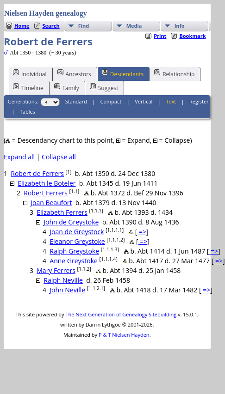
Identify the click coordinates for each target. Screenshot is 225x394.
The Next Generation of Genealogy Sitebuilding (120, 314)
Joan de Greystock (77, 231)
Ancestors (74, 73)
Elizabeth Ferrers (62, 212)
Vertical (143, 101)
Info (180, 25)
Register (199, 101)
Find (83, 25)
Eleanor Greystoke (77, 241)
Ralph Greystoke (74, 251)
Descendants (123, 73)
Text (171, 101)
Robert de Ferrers (37, 173)
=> (141, 231)
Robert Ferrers (46, 192)
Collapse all (59, 156)
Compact (111, 101)
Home (22, 25)
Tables (27, 111)
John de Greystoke (71, 222)
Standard (76, 101)
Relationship (174, 73)
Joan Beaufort (51, 202)
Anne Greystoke (74, 260)
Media (134, 25)
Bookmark (192, 35)
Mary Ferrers (56, 270)
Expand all (19, 156)
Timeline (28, 87)
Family (66, 87)
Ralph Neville (63, 280)
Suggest (104, 87)
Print (160, 35)
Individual (30, 73)
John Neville (67, 289)
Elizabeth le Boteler (46, 183)
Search (51, 25)
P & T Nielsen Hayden (124, 334)
